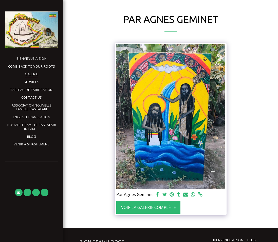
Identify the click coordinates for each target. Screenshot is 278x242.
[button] (31, 127)
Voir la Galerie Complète (148, 207)
